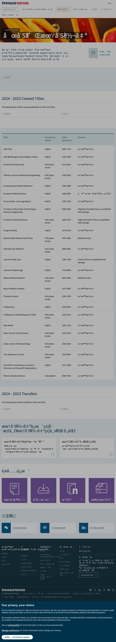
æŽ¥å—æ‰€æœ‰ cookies (17, 637)
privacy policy (13, 625)
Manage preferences (10, 630)
